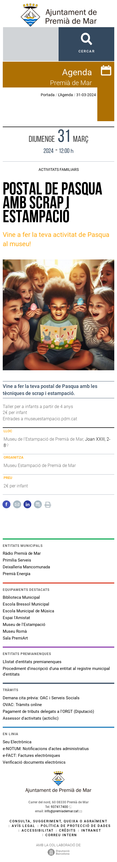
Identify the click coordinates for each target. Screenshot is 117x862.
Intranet (91, 830)
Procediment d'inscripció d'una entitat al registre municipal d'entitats (56, 671)
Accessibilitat (38, 830)
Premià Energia (16, 573)
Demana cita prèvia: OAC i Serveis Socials (41, 697)
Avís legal (23, 826)
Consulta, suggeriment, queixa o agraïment (58, 821)
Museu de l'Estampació (24, 624)
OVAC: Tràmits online (22, 704)
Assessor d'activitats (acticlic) (30, 718)
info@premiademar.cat (61, 811)
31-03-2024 (86, 95)
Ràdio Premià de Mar (22, 553)
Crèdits (67, 830)
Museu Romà (15, 631)
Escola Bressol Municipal (26, 604)
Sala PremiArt (15, 638)
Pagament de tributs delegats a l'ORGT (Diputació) (48, 711)
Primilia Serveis (17, 560)
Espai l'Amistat (16, 617)
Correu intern (61, 835)
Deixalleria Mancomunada (26, 567)
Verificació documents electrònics (34, 762)
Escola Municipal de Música (28, 611)
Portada (48, 95)
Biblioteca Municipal (21, 597)
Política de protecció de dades (76, 826)
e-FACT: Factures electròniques (31, 755)
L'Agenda (65, 95)
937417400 (59, 807)
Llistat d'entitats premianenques (32, 661)
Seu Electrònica (17, 741)
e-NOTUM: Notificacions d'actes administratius (46, 748)
